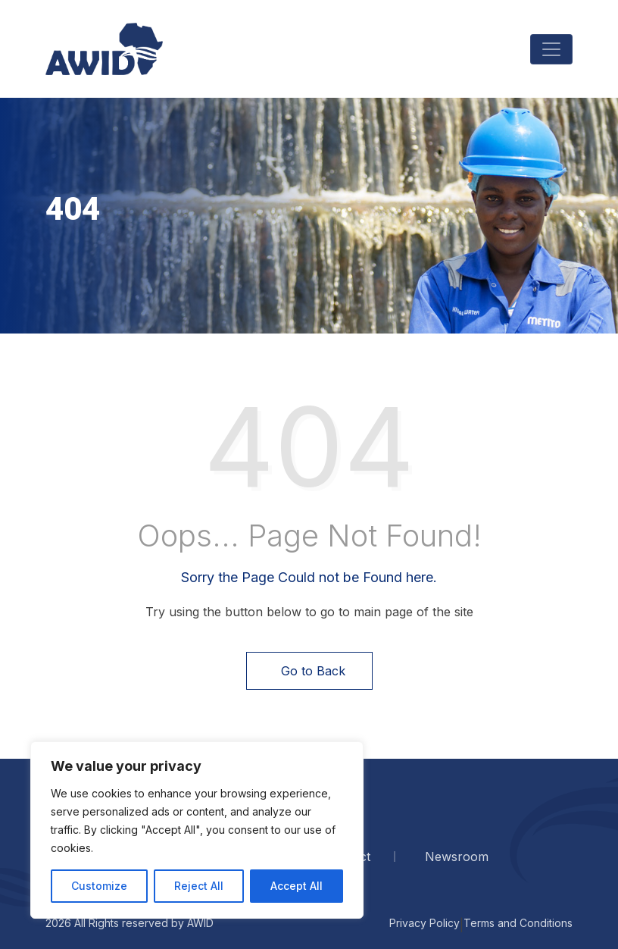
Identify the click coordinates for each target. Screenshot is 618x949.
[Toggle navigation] (551, 49)
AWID (200, 922)
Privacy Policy (424, 922)
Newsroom (456, 856)
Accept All (296, 885)
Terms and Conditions (518, 922)
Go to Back (309, 670)
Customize (99, 885)
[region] (197, 830)
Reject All (198, 885)
